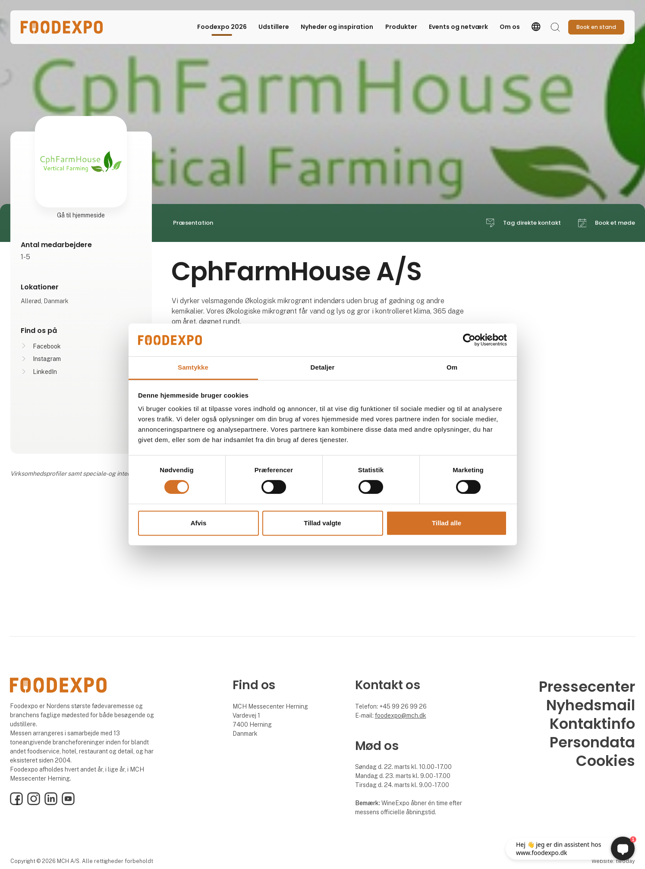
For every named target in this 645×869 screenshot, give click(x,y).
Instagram (47, 358)
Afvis (199, 523)
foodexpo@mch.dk (400, 715)
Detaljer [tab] (323, 367)
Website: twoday (613, 861)
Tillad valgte (322, 523)
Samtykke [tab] (193, 367)
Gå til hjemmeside (81, 215)
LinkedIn (45, 371)
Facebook (47, 346)
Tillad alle (446, 523)
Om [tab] (452, 367)
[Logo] (62, 27)
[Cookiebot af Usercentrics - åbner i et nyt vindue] (469, 339)
